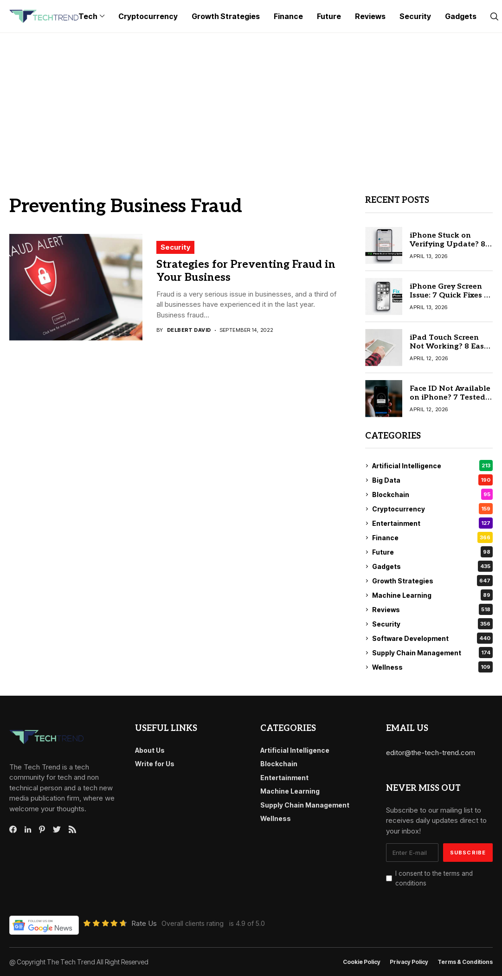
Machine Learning (432, 595)
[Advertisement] (251, 103)
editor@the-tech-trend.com (430, 752)
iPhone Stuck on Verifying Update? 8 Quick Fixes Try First (448, 244)
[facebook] (13, 829)
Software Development (432, 638)
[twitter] (57, 830)
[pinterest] (42, 829)
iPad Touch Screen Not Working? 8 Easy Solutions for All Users (449, 351)
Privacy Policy (409, 962)
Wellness (432, 666)
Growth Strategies (432, 580)
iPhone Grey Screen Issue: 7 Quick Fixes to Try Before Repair (451, 295)
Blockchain (432, 494)
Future (432, 551)
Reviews (432, 609)
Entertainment (432, 523)
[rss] (72, 829)
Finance (432, 537)
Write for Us (154, 764)
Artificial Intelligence (432, 465)
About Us (150, 750)
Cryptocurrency (432, 508)
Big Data (432, 479)
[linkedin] (28, 830)
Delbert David (189, 330)
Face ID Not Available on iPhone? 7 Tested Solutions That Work (450, 397)
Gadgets (432, 566)
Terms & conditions (465, 962)
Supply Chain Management (432, 652)
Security (175, 247)
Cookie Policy (361, 962)
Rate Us (144, 923)
